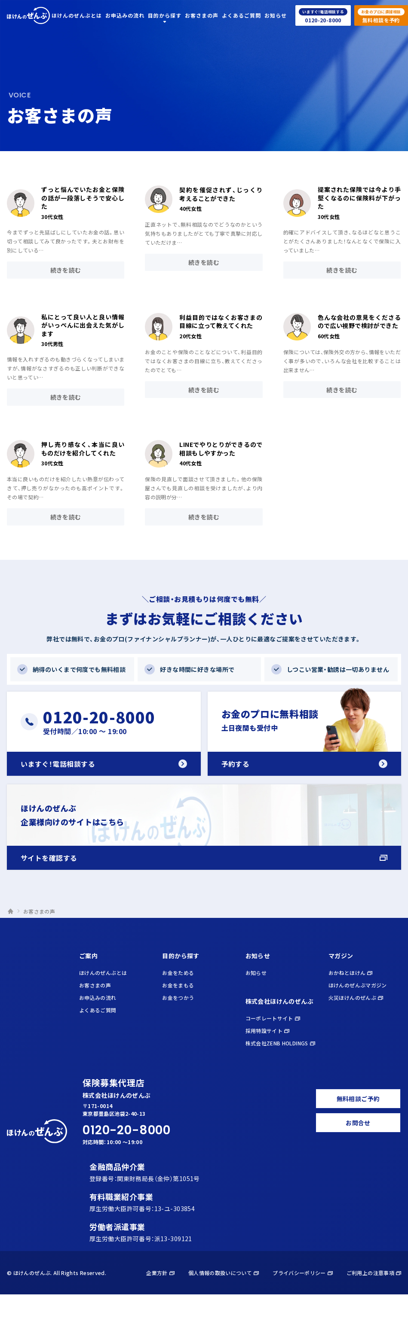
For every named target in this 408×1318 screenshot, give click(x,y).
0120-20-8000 (127, 1130)
